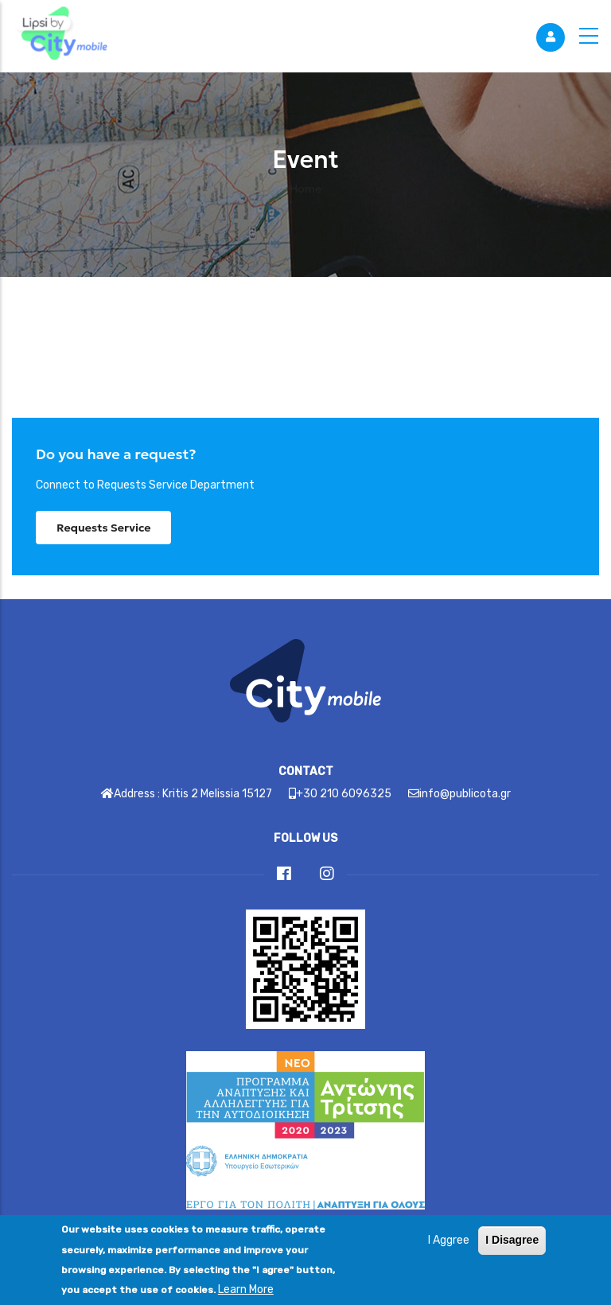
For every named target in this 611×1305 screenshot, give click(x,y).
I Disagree (512, 1252)
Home (305, 188)
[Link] (59, 36)
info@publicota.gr (465, 794)
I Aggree (448, 1253)
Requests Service (103, 527)
